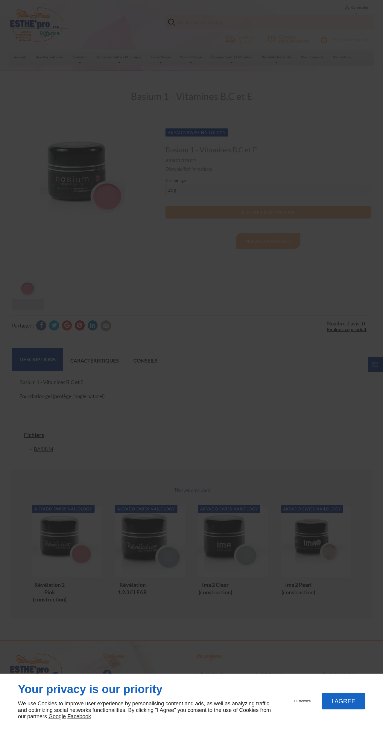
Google (57, 716)
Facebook (79, 716)
